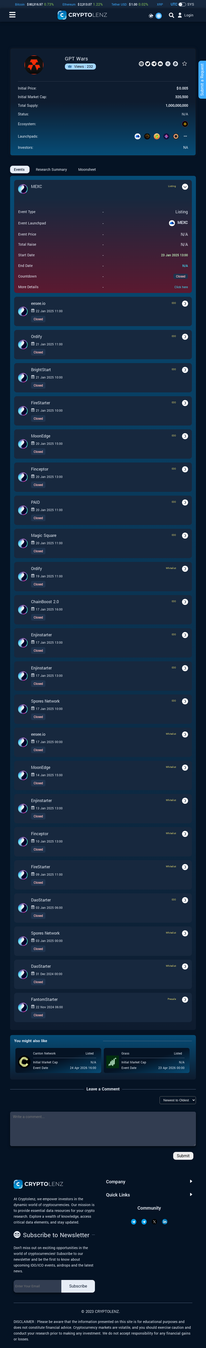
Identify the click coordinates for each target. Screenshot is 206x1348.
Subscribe (78, 1286)
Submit (183, 1155)
